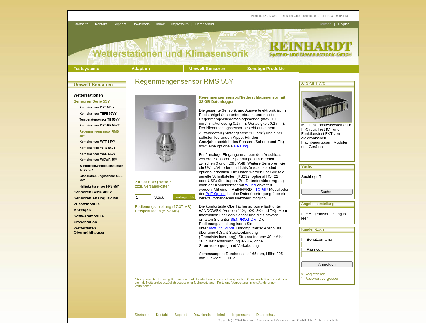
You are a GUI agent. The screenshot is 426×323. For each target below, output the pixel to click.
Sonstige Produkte (266, 68)
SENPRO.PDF (242, 219)
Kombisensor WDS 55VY (98, 154)
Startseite (81, 24)
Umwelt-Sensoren (207, 68)
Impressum (180, 24)
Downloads (140, 24)
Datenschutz (205, 24)
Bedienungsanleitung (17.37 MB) (163, 206)
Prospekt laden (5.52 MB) (157, 211)
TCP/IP (261, 189)
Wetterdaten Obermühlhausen (90, 230)
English (343, 24)
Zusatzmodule (87, 204)
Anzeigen (82, 210)
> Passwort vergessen (320, 278)
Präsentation (85, 222)
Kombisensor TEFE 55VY (98, 113)
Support (119, 24)
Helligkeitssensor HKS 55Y (99, 186)
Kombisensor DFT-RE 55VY (100, 125)
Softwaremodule (89, 216)
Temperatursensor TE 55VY (100, 119)
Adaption (141, 68)
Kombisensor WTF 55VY (97, 141)
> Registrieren (313, 274)
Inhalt (160, 24)
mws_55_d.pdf (221, 228)
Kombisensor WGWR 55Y (98, 159)
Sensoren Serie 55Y (92, 101)
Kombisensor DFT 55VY (97, 107)
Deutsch (324, 24)
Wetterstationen (88, 95)
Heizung (241, 146)
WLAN (250, 185)
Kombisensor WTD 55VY (98, 147)
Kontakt (101, 24)
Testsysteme (86, 68)
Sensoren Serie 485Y (93, 192)
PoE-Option (215, 194)
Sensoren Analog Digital (96, 198)
